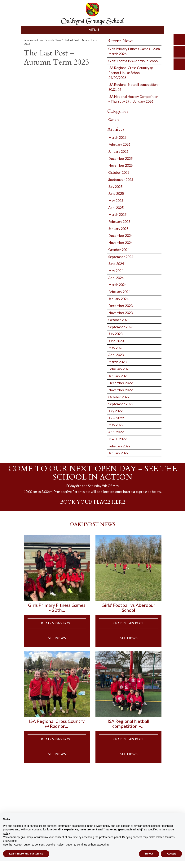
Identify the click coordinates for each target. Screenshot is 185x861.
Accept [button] (171, 853)
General (114, 119)
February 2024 (119, 292)
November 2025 (120, 165)
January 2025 (118, 228)
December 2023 (120, 306)
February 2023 (119, 369)
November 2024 (120, 242)
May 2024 (115, 271)
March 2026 (117, 137)
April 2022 (116, 432)
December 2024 (120, 235)
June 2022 (116, 418)
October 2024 (118, 250)
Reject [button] (149, 853)
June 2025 (116, 193)
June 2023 (116, 341)
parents (179, 52)
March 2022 (117, 439)
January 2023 (118, 376)
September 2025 (120, 179)
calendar (179, 64)
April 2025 (116, 207)
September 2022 (120, 404)
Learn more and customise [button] (26, 853)
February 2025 (119, 221)
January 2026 (118, 151)
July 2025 (115, 186)
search (179, 39)
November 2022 (120, 390)
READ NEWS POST (56, 623)
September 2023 (120, 327)
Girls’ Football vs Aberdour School (133, 61)
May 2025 (115, 200)
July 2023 (115, 334)
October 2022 (118, 397)
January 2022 (118, 453)
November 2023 (120, 313)
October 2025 (118, 172)
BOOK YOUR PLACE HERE (92, 502)
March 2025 (117, 214)
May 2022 (115, 425)
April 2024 (116, 278)
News (58, 40)
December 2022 (120, 383)
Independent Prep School (38, 40)
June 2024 (116, 263)
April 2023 (116, 355)
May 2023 (115, 348)
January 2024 (118, 299)
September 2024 (120, 257)
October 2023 (118, 320)
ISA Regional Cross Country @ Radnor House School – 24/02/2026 (130, 73)
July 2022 (115, 411)
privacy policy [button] (102, 825)
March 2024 (117, 284)
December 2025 (120, 158)
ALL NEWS (57, 638)
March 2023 (117, 362)
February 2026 (119, 144)
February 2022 (119, 446)
